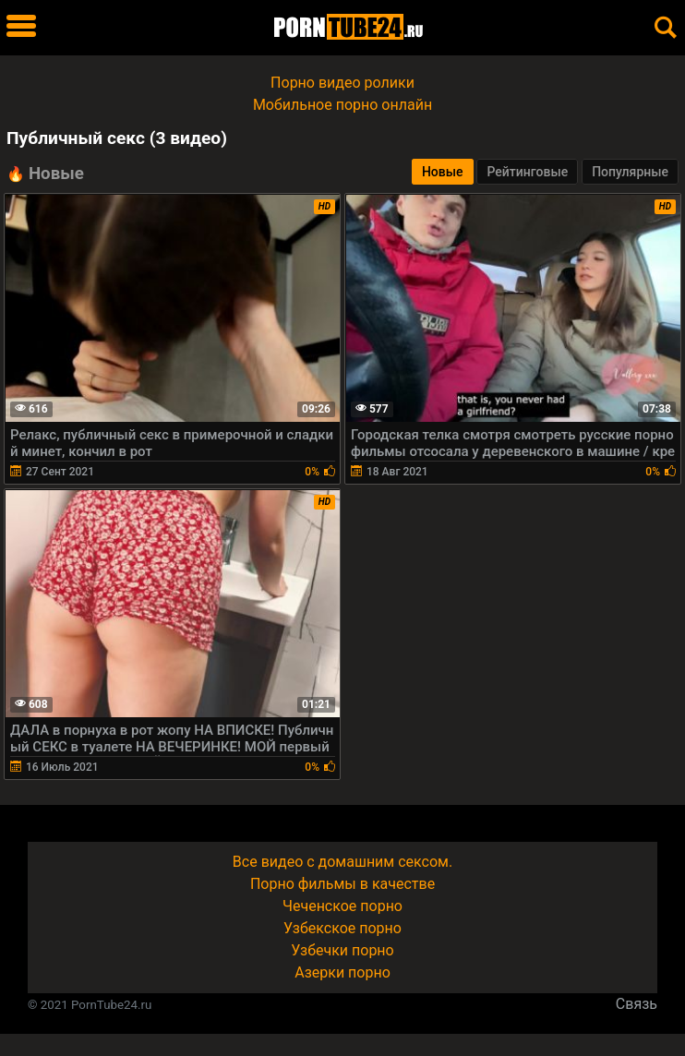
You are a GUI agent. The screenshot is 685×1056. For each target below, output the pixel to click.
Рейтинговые (527, 171)
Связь (636, 1004)
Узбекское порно (342, 928)
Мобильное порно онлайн (342, 105)
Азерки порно (342, 972)
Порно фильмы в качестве (342, 884)
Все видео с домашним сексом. (342, 861)
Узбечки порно (342, 950)
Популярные (630, 171)
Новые (442, 171)
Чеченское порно (342, 906)
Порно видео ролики (342, 82)
